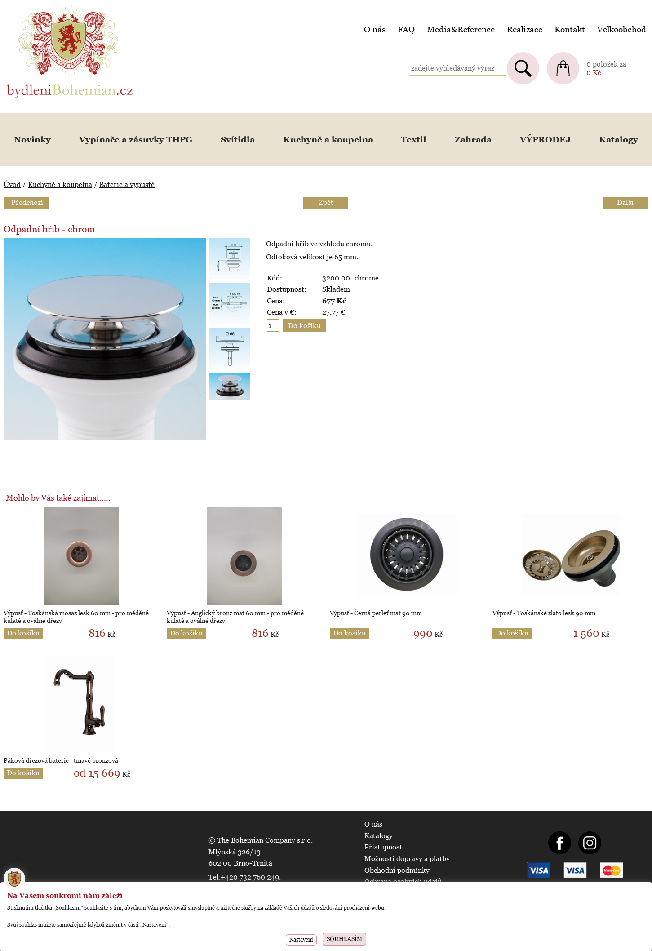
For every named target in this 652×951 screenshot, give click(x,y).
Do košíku (23, 633)
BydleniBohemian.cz (39, 6)
